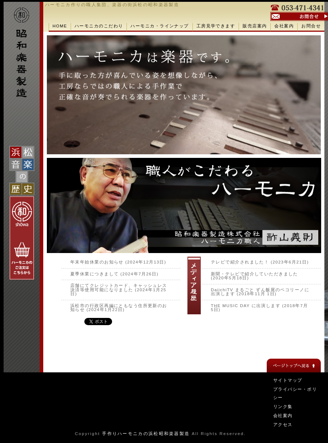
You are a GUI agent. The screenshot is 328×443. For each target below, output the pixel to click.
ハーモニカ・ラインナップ (159, 26)
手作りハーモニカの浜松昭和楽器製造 (146, 433)
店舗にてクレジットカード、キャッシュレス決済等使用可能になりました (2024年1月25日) (118, 289)
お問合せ (311, 26)
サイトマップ (287, 380)
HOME (60, 26)
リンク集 (283, 406)
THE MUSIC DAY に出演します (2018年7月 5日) (259, 308)
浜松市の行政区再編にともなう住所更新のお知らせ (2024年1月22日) (118, 308)
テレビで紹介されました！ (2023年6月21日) (260, 262)
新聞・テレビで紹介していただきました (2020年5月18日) (254, 276)
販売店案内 (255, 26)
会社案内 (284, 26)
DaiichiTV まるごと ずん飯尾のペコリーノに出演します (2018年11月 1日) (260, 292)
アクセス (283, 424)
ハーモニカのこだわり (99, 26)
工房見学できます (215, 26)
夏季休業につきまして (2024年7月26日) (114, 274)
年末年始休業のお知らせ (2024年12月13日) (118, 262)
